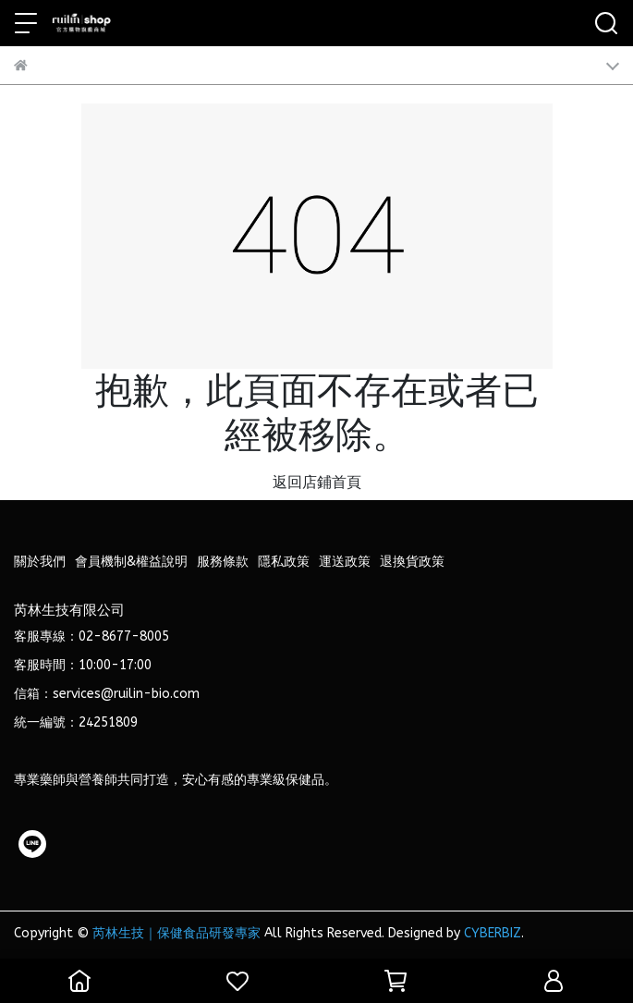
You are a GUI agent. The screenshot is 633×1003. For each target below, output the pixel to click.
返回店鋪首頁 (317, 482)
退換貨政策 (412, 561)
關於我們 (40, 561)
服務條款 (223, 561)
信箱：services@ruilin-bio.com (107, 694)
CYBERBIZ (492, 933)
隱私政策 (284, 561)
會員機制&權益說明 (131, 561)
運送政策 (345, 561)
